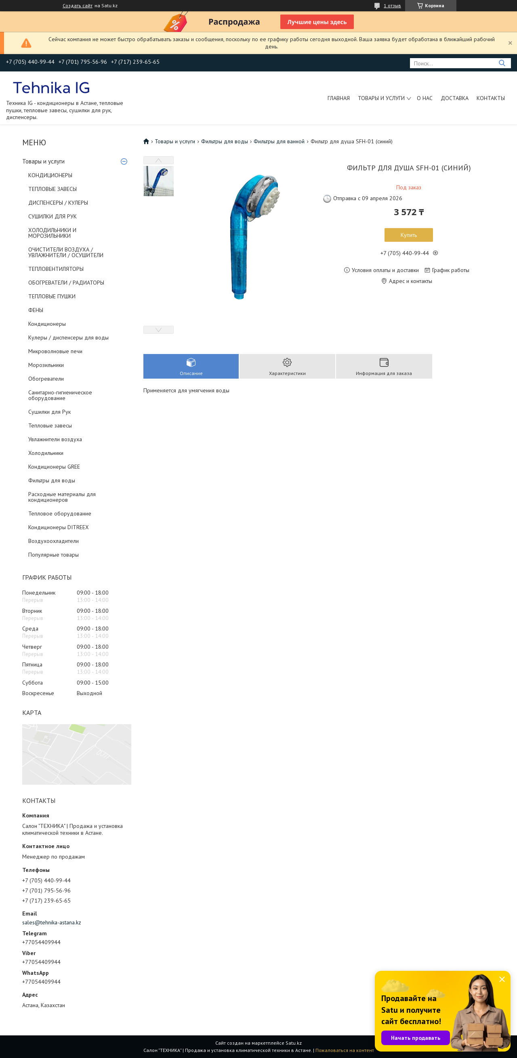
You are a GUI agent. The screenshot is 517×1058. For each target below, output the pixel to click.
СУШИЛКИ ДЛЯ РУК (52, 216)
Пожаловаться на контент (344, 1050)
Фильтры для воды (51, 480)
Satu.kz (294, 1043)
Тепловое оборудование (59, 513)
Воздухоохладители (53, 541)
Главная (339, 98)
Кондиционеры (47, 323)
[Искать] (502, 63)
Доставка (455, 98)
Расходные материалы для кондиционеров (62, 496)
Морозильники (46, 365)
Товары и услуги (381, 98)
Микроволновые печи (55, 351)
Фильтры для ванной (279, 141)
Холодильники (45, 453)
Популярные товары (53, 554)
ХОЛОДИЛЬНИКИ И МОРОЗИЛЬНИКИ (52, 232)
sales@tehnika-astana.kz (51, 922)
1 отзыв (392, 5)
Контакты (491, 98)
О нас (425, 98)
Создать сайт (77, 5)
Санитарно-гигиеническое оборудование (60, 395)
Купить (409, 235)
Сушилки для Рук (49, 411)
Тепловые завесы (50, 425)
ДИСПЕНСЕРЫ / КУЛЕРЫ (58, 202)
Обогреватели (46, 378)
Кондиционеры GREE (54, 466)
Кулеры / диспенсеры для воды (68, 337)
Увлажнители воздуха (55, 439)
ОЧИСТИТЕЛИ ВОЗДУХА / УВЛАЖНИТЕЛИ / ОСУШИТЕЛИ (65, 252)
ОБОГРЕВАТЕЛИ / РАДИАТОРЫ (66, 282)
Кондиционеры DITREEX (58, 527)
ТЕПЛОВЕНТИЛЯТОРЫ (56, 268)
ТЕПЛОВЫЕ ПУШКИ (52, 296)
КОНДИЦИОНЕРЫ (50, 175)
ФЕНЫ (35, 310)
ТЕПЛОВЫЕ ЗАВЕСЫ (52, 189)
